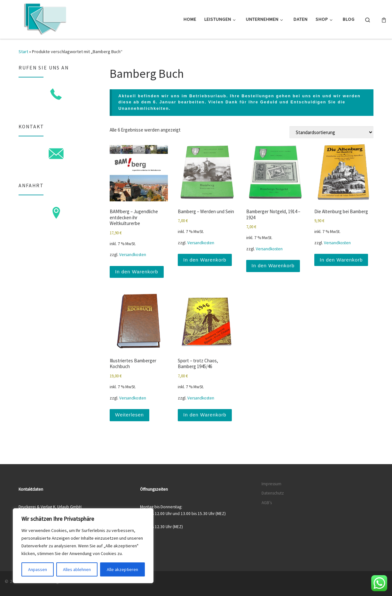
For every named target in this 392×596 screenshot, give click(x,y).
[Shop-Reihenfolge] (331, 132)
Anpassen (37, 569)
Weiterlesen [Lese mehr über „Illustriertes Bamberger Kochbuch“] (129, 414)
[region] (83, 545)
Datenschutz (273, 493)
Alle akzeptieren (122, 569)
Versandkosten (132, 254)
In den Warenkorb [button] (136, 271)
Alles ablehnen (77, 569)
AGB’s (267, 502)
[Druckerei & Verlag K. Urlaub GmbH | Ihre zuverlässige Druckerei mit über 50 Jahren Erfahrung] (45, 18)
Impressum (271, 484)
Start (23, 51)
